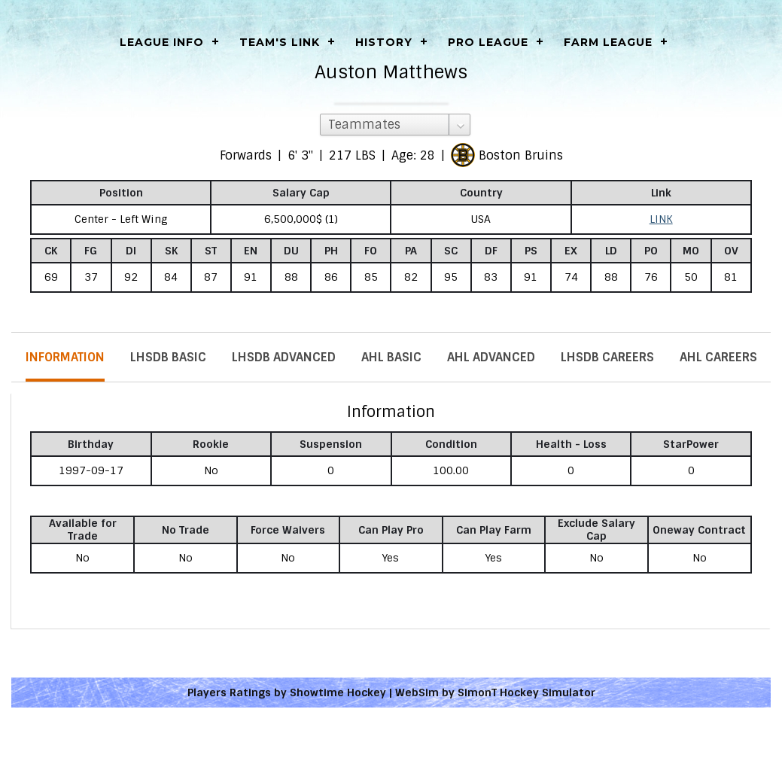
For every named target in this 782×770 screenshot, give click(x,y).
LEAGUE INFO (162, 42)
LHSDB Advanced (284, 357)
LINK (661, 219)
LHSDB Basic (168, 357)
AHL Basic (391, 357)
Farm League (608, 42)
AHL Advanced (491, 357)
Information (65, 357)
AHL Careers (718, 357)
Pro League (488, 42)
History (383, 42)
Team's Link (279, 42)
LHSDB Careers (607, 357)
